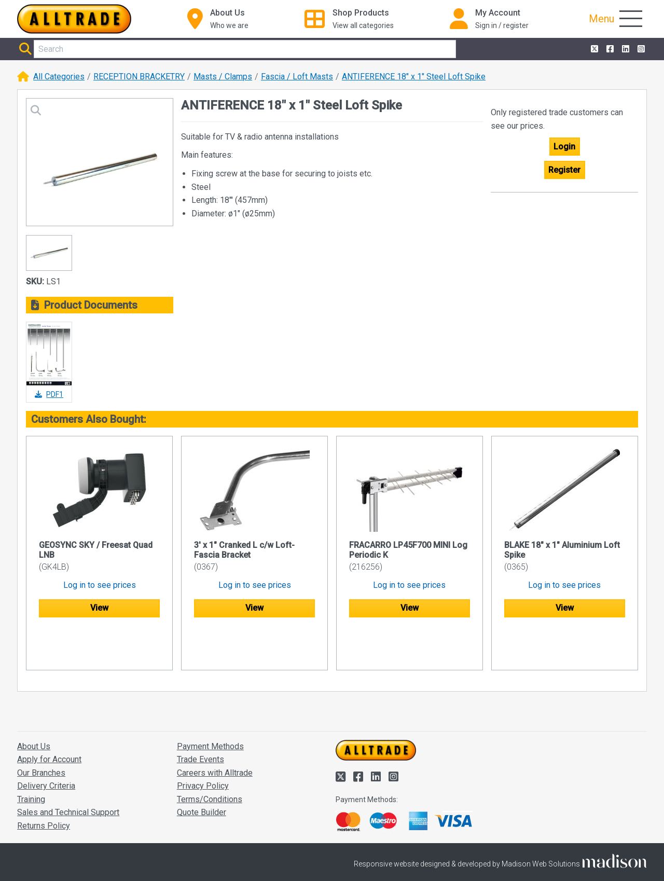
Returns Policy (43, 786)
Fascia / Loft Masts (297, 76)
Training (31, 759)
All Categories (59, 76)
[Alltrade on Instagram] (640, 49)
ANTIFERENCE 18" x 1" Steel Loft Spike (414, 76)
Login (564, 147)
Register (564, 170)
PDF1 (49, 394)
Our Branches (41, 733)
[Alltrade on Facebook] (609, 49)
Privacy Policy (203, 746)
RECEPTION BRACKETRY (139, 76)
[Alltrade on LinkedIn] (624, 49)
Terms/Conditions (209, 759)
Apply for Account (49, 719)
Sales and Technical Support (68, 773)
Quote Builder (201, 773)
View (99, 608)
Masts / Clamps (222, 76)
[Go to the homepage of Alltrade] (74, 19)
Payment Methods (210, 706)
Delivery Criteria (46, 746)
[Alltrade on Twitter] (593, 49)
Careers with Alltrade (215, 733)
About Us (33, 706)
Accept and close (543, 859)
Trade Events (200, 719)
